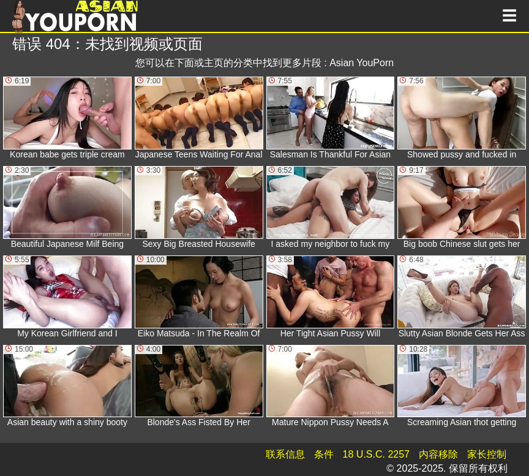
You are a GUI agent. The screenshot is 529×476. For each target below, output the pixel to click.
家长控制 (486, 454)
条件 (324, 454)
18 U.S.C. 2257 (376, 454)
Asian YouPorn (361, 63)
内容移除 (438, 454)
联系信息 (285, 454)
